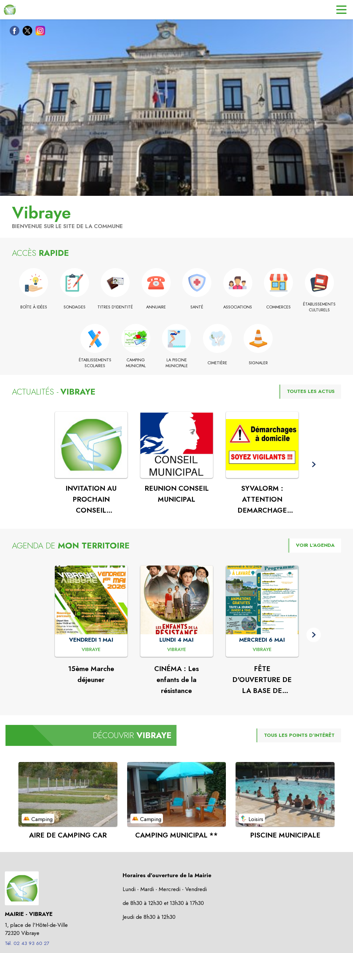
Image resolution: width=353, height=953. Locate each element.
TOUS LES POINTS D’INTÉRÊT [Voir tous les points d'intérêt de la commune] (299, 735)
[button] (314, 464)
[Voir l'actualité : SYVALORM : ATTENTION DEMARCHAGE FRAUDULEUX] (262, 445)
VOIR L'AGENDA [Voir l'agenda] (315, 545)
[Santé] (197, 307)
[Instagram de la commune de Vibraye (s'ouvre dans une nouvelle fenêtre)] (38, 32)
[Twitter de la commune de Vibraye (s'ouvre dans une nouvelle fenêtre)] (25, 32)
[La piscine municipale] (177, 363)
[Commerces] (279, 307)
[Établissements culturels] (319, 307)
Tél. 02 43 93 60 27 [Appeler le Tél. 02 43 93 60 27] (27, 943)
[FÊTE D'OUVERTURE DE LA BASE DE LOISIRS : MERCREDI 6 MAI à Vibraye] (262, 650)
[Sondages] (75, 307)
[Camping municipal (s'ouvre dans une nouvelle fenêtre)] (136, 363)
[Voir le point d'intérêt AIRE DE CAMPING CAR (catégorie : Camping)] (67, 794)
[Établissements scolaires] (95, 363)
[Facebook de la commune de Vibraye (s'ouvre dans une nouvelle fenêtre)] (12, 32)
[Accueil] (9, 9)
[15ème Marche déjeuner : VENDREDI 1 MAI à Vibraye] (91, 650)
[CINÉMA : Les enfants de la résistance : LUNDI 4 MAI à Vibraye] (176, 650)
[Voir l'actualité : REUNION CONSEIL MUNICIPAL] (176, 445)
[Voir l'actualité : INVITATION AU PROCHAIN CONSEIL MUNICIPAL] (91, 445)
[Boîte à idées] (34, 307)
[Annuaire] (156, 307)
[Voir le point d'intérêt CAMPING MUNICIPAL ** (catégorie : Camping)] (176, 794)
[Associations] (238, 307)
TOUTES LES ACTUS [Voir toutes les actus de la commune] (311, 391)
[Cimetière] (217, 363)
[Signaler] (258, 363)
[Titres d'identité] (115, 307)
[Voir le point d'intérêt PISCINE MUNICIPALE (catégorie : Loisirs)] (285, 794)
